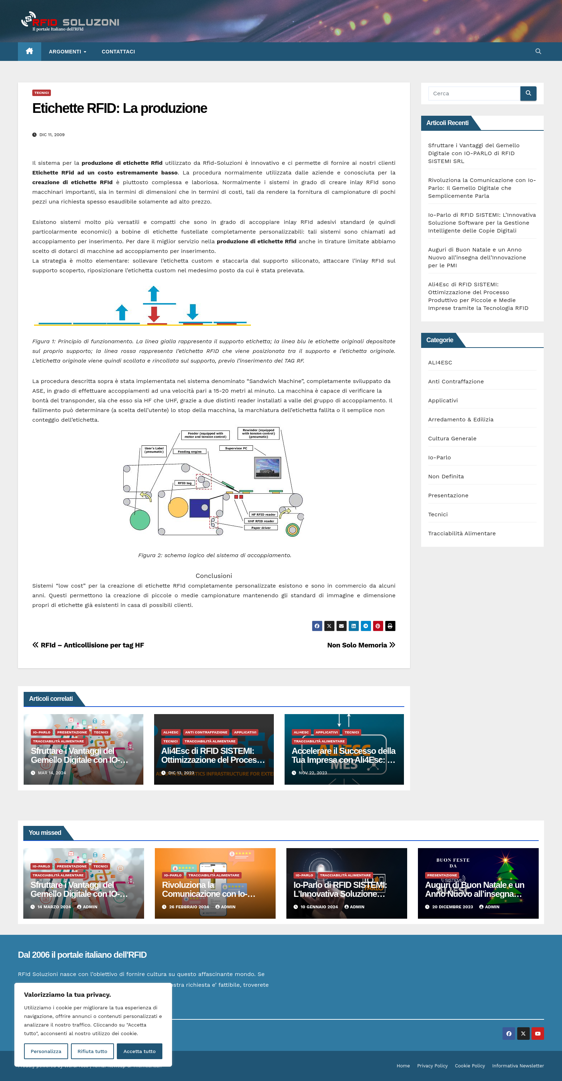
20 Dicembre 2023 (453, 906)
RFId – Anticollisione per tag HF (88, 645)
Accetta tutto (139, 1051)
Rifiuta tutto (92, 1051)
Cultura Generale (452, 438)
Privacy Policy (432, 1065)
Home (403, 1065)
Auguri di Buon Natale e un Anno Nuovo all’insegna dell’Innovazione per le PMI (477, 257)
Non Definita (446, 476)
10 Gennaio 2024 (320, 906)
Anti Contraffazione (206, 732)
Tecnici (41, 93)
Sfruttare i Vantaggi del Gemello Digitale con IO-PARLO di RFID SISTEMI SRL (474, 153)
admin (87, 906)
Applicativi (245, 732)
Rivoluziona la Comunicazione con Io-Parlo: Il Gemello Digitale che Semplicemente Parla (482, 188)
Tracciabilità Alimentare (58, 741)
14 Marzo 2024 (55, 906)
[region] (93, 1025)
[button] (538, 51)
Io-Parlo (42, 732)
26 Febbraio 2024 (189, 906)
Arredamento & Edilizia (461, 419)
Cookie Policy (470, 1065)
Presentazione (72, 732)
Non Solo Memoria (361, 645)
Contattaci (118, 51)
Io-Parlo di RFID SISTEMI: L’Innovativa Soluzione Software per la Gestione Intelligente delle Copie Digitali (482, 222)
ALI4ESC (170, 732)
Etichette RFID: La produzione (119, 108)
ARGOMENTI (66, 51)
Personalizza (45, 1051)
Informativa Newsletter (518, 1065)
